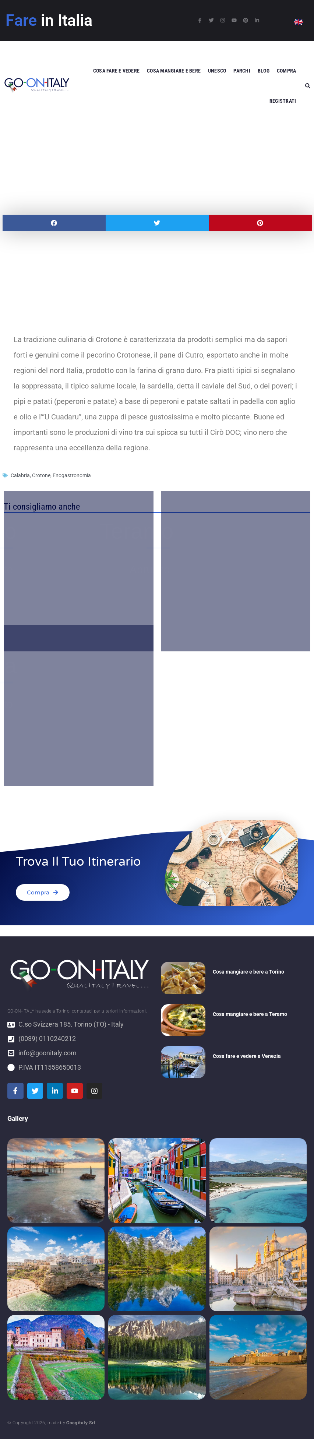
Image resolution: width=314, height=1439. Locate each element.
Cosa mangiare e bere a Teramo (250, 1014)
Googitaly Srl (80, 1422)
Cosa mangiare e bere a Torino (248, 972)
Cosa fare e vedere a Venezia (247, 1056)
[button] (54, 223)
